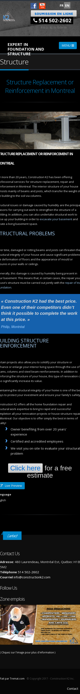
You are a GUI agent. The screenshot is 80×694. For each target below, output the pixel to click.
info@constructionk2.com (32, 577)
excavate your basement (56, 219)
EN (67, 5)
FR (61, 5)
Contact (72, 688)
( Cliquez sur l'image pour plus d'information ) (40, 629)
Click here (25, 468)
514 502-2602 (52, 20)
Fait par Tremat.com (12, 678)
